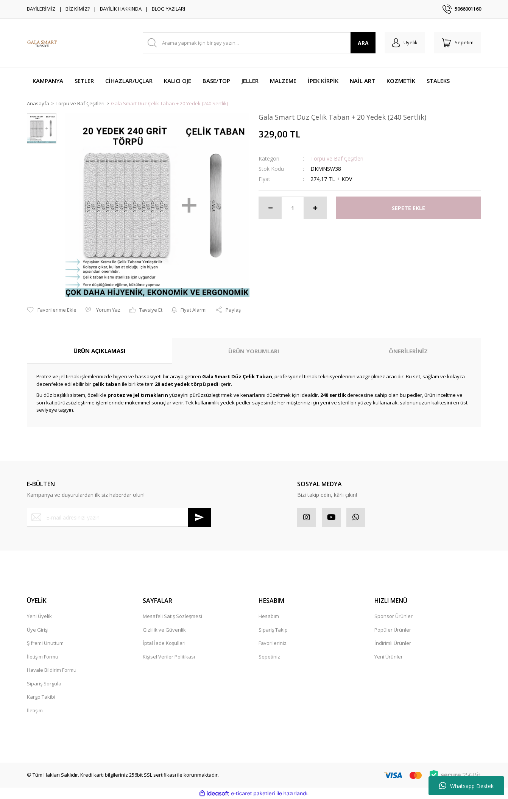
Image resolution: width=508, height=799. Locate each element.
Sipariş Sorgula (44, 683)
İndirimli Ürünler (392, 643)
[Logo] (42, 43)
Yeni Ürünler (388, 656)
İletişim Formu (42, 656)
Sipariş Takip (273, 629)
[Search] (259, 42)
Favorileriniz (273, 643)
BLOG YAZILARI (168, 8)
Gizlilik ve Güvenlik (164, 629)
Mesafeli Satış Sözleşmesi (172, 616)
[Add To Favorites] (51, 310)
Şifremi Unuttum (45, 643)
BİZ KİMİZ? (77, 8)
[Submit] (199, 517)
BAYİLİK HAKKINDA (121, 8)
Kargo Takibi (41, 696)
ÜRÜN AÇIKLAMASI (99, 350)
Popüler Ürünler (392, 629)
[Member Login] (405, 42)
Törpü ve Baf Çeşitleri (336, 158)
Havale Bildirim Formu (51, 669)
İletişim (35, 710)
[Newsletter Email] (119, 517)
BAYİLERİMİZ (41, 8)
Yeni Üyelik (39, 616)
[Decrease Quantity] (270, 208)
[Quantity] (293, 208)
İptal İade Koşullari (164, 643)
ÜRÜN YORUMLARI (253, 351)
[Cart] (457, 42)
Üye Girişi (37, 629)
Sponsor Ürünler (393, 616)
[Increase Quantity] (315, 208)
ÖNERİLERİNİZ (408, 351)
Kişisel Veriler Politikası (169, 656)
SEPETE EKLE (408, 208)
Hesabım (269, 616)
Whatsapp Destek (466, 786)
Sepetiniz (269, 656)
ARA (363, 43)
